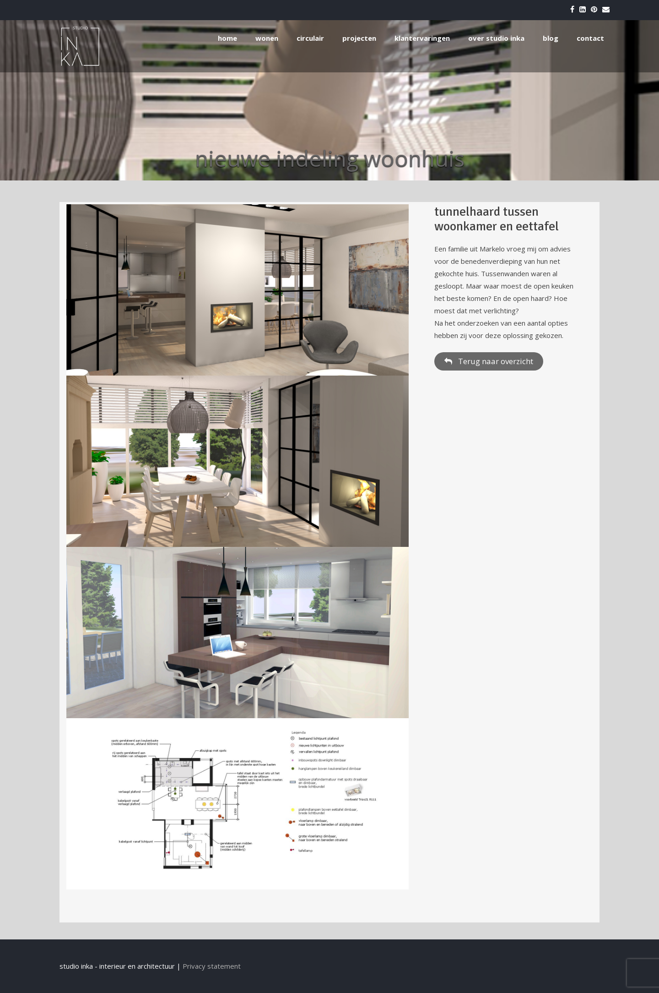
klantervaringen (422, 38)
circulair (310, 38)
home (227, 38)
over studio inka (496, 38)
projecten (359, 38)
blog (550, 38)
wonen (266, 38)
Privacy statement (212, 966)
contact (590, 38)
